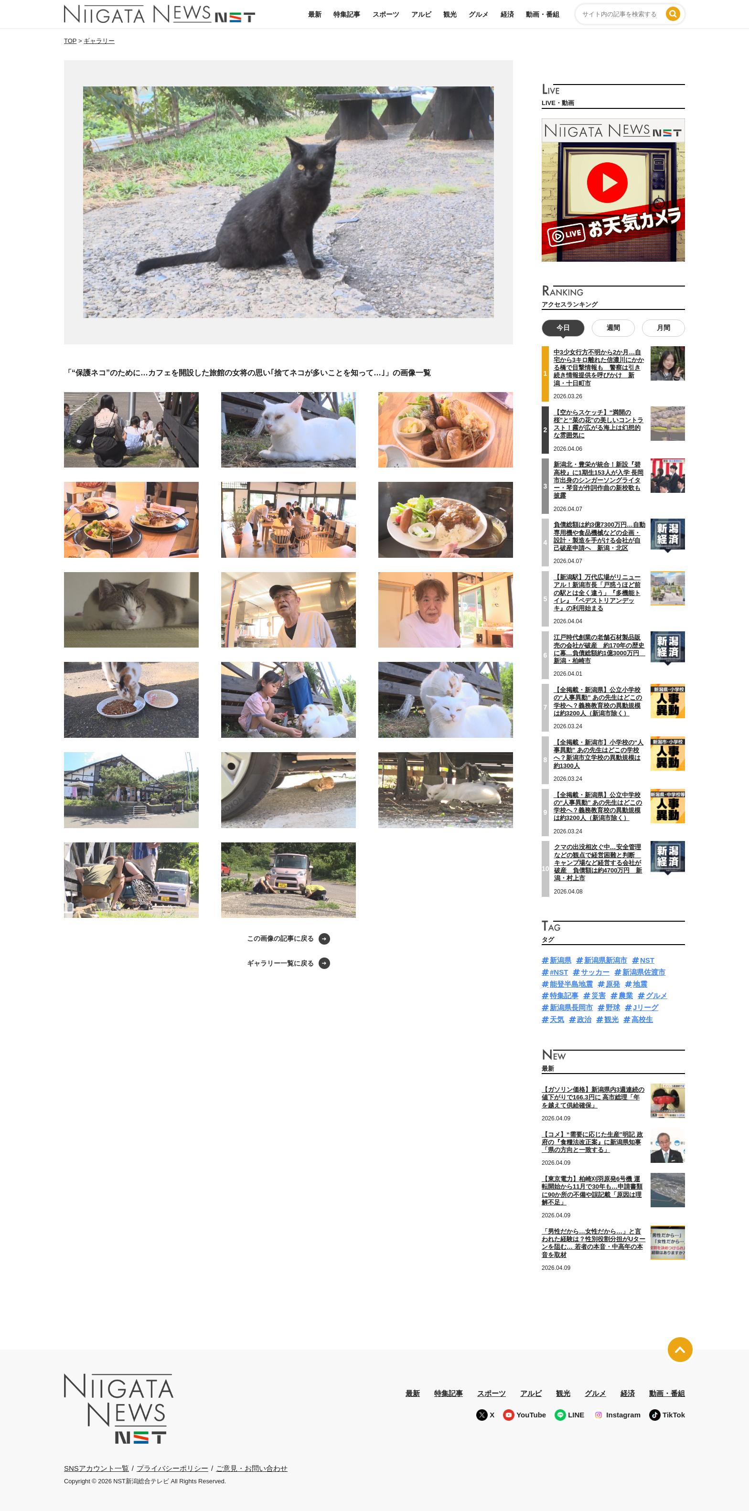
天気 (557, 1019)
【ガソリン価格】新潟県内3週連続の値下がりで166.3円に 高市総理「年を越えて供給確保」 (593, 1097)
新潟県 (560, 960)
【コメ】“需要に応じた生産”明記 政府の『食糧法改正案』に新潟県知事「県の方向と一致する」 (592, 1142)
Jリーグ (645, 1007)
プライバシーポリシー (172, 1468)
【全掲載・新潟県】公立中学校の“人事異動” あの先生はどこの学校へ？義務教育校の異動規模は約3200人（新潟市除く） (598, 806)
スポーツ (386, 14)
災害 (598, 995)
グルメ (479, 14)
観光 (450, 14)
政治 (584, 1019)
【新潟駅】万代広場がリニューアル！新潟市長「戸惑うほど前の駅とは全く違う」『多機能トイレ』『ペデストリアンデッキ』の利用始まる (597, 593)
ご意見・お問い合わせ (252, 1468)
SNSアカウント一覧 (96, 1468)
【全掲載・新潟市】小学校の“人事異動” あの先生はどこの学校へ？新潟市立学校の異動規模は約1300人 (599, 754)
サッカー (595, 972)
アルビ (421, 14)
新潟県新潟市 (605, 960)
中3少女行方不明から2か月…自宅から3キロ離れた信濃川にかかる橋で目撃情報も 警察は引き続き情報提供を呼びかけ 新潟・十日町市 (599, 368)
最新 (314, 14)
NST (647, 960)
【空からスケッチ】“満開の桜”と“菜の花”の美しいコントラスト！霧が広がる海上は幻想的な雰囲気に (599, 424)
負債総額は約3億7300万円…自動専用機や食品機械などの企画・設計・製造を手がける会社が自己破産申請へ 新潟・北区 (599, 536)
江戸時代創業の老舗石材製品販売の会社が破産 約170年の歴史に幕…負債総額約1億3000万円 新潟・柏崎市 (599, 649)
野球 (613, 1007)
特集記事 (346, 14)
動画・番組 (542, 14)
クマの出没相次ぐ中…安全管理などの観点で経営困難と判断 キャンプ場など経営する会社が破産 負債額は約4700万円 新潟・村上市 (598, 862)
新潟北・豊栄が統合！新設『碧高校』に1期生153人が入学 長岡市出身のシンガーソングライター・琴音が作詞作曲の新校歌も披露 (599, 480)
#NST (559, 972)
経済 (507, 14)
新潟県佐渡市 (643, 972)
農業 (626, 995)
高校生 (642, 1019)
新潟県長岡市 (571, 1007)
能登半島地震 (571, 984)
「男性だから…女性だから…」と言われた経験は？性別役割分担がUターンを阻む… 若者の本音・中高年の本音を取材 (593, 1243)
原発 (613, 984)
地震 (640, 984)
